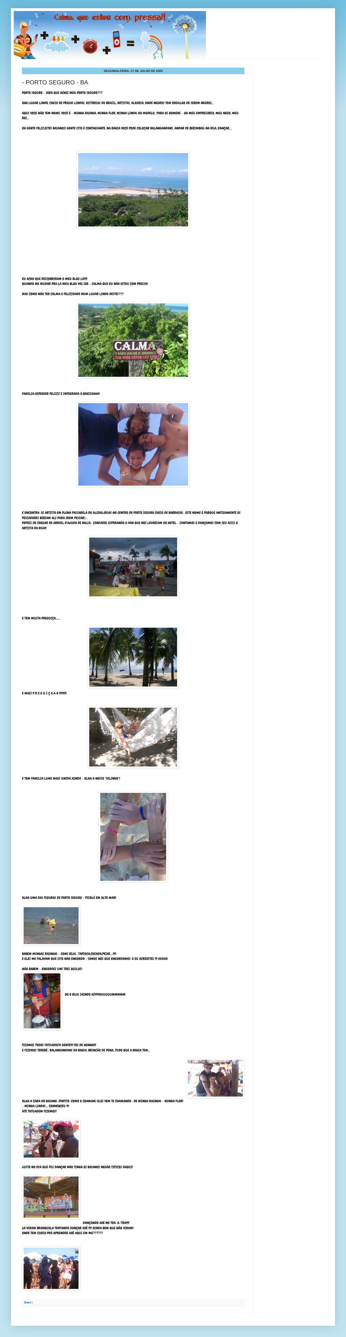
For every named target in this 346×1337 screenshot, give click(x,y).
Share (27, 1302)
